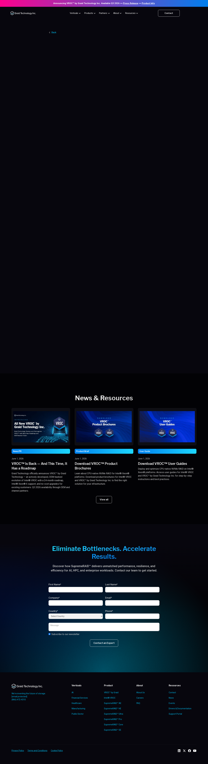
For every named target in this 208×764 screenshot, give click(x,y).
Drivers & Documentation (180, 708)
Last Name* (111, 584)
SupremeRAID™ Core (113, 724)
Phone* (109, 611)
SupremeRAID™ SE (112, 730)
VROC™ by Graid (111, 692)
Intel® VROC (109, 698)
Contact (169, 13)
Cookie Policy (57, 750)
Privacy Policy (18, 750)
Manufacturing (78, 708)
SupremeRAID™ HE (112, 708)
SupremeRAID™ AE (112, 703)
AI (73, 692)
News (171, 698)
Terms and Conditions (37, 750)
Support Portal (175, 714)
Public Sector (78, 714)
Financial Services (80, 698)
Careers (140, 698)
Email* (108, 597)
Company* (54, 597)
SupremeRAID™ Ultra (113, 714)
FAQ (138, 703)
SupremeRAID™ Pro (113, 719)
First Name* (55, 584)
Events (172, 703)
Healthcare (77, 703)
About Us (140, 692)
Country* (53, 611)
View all (104, 499)
